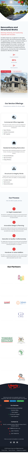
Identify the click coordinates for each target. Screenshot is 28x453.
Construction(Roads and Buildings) (14, 408)
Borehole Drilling (14, 410)
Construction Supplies (14, 414)
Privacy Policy (4, 450)
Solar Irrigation (14, 412)
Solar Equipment (14, 416)
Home (7, 7)
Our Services (17, 71)
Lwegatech (24, 450)
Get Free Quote (6, 71)
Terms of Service (11, 450)
